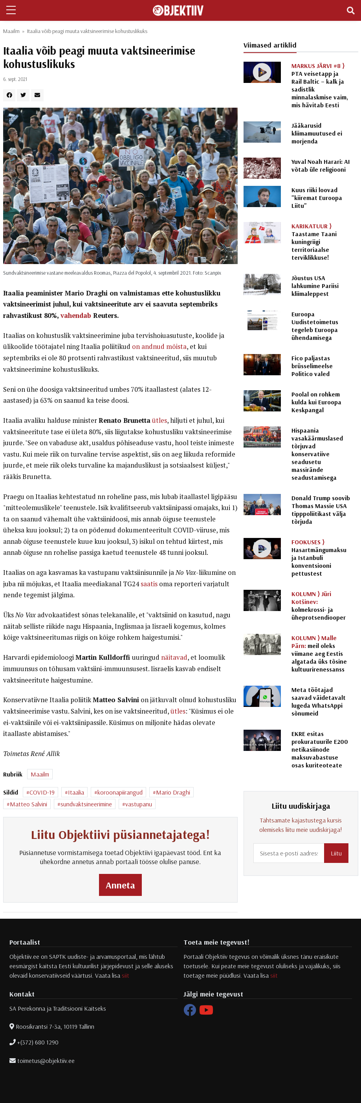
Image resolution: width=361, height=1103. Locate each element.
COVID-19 (42, 792)
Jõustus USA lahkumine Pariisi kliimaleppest (315, 285)
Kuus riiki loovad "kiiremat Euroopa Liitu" (316, 197)
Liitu (336, 853)
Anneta (120, 885)
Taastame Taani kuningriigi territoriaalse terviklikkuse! (314, 241)
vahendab (75, 315)
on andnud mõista (159, 346)
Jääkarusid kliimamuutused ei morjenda (316, 133)
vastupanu (138, 804)
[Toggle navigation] (351, 10)
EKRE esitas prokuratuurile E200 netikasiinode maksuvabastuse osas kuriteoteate (319, 749)
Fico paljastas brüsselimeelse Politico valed (312, 366)
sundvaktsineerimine (86, 804)
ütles (159, 420)
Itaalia (76, 792)
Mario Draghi (173, 792)
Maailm (11, 31)
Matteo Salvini (28, 804)
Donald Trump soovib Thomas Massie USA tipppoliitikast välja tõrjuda (320, 509)
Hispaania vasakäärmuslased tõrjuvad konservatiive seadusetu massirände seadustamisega (317, 453)
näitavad (174, 657)
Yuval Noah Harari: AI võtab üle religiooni (320, 165)
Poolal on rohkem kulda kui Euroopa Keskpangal (316, 402)
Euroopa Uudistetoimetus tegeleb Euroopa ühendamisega (314, 325)
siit (125, 975)
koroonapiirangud (120, 792)
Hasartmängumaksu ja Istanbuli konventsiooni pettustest (318, 557)
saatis (149, 584)
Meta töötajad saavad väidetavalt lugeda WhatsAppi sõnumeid (318, 701)
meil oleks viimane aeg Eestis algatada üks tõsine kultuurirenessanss (319, 653)
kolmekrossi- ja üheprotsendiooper (318, 605)
